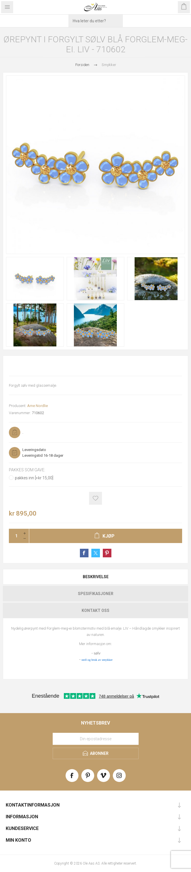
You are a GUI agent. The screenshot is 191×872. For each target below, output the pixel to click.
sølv (97, 653)
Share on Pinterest (107, 553)
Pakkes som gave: (27, 470)
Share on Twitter (95, 553)
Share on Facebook (84, 553)
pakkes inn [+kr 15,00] (34, 478)
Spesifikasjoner (95, 593)
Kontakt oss (95, 610)
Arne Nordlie (37, 406)
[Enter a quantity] (14, 536)
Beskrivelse (96, 576)
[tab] (95, 576)
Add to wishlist (95, 498)
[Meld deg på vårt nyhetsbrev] (96, 739)
